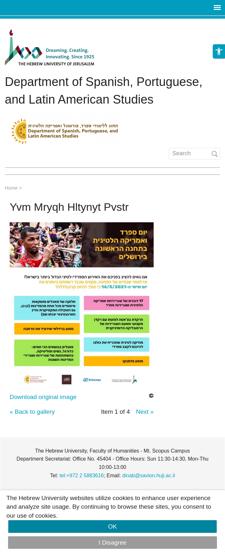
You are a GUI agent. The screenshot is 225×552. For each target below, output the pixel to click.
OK (112, 526)
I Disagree (113, 542)
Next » (145, 411)
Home (11, 188)
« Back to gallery (32, 411)
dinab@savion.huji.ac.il (148, 475)
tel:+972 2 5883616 (81, 475)
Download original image (43, 397)
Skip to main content (27, 23)
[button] (219, 51)
